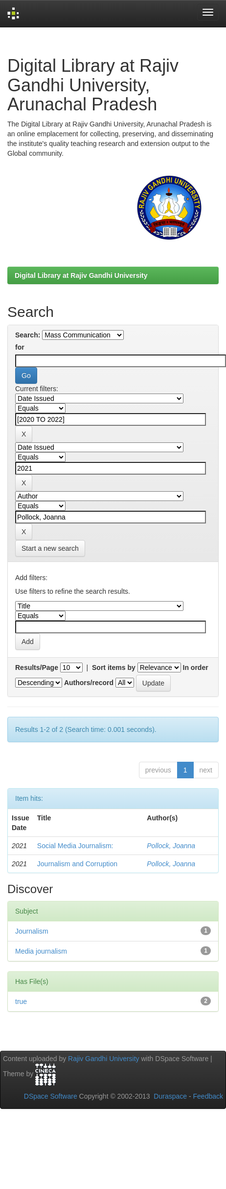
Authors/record (88, 683)
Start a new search (50, 548)
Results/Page (36, 667)
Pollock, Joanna (171, 846)
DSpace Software (50, 1096)
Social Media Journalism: (75, 846)
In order (195, 667)
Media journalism (41, 951)
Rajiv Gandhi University (103, 1059)
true (21, 1001)
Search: (27, 335)
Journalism (31, 931)
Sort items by (114, 667)
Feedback (208, 1096)
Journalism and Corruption (77, 864)
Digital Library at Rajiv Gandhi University (81, 275)
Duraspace (170, 1096)
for (19, 347)
